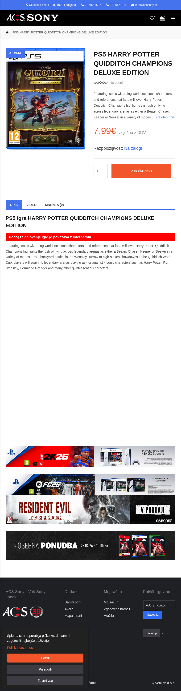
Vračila (109, 616)
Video (31, 205)
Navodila (152, 614)
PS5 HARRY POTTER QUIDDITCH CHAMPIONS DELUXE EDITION (60, 32)
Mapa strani (73, 616)
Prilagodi (45, 669)
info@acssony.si (146, 5)
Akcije (69, 609)
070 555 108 (118, 5)
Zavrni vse (45, 681)
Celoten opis (165, 117)
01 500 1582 (93, 5)
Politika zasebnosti (20, 648)
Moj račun (111, 602)
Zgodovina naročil (117, 609)
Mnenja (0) (54, 205)
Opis (14, 205)
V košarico (141, 171)
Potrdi (45, 658)
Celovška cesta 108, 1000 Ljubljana (52, 5)
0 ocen (117, 83)
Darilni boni (73, 602)
